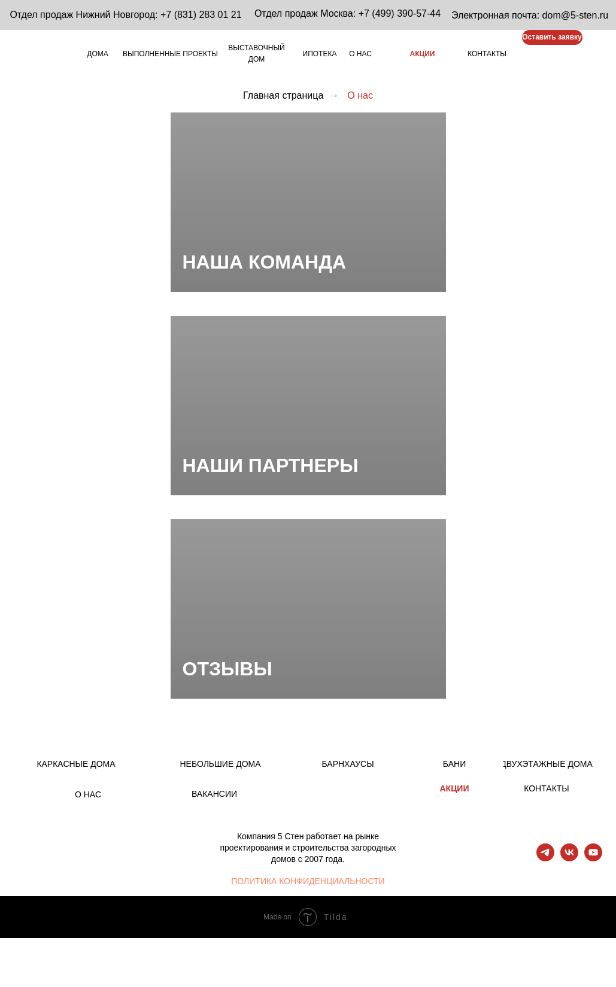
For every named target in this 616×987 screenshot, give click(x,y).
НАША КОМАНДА (265, 262)
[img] (531, 54)
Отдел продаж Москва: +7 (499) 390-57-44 (347, 13)
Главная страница (283, 95)
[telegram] (545, 858)
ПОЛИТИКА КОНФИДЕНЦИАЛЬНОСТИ (307, 881)
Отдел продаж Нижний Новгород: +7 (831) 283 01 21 (125, 15)
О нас (360, 95)
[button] (552, 37)
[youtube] (593, 858)
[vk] (569, 858)
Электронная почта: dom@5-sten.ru (529, 15)
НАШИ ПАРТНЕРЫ (271, 465)
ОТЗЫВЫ (227, 669)
